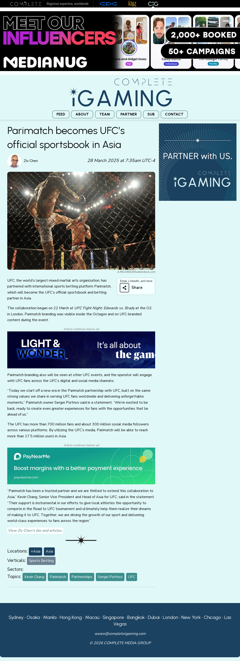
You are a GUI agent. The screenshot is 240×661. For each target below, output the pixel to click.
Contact (174, 114)
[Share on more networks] (133, 287)
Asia (49, 551)
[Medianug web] (120, 40)
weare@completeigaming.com (120, 633)
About (82, 114)
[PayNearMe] (81, 465)
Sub (151, 114)
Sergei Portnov (110, 576)
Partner (128, 114)
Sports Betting (41, 560)
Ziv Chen (31, 160)
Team (104, 114)
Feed (60, 114)
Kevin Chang (34, 576)
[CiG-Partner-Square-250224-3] (197, 161)
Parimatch (58, 576)
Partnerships (81, 576)
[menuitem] (61, 114)
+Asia (35, 551)
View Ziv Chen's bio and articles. (35, 530)
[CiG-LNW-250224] (81, 349)
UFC (131, 576)
